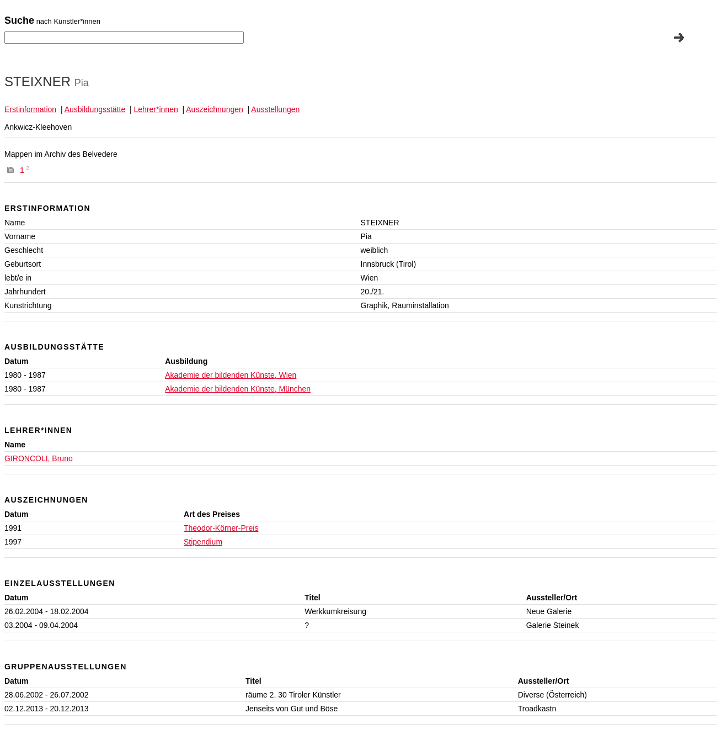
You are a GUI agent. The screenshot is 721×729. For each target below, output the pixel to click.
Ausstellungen (275, 109)
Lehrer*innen (156, 109)
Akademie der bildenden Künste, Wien (230, 375)
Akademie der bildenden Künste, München (238, 388)
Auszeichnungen (214, 109)
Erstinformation (30, 109)
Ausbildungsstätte (95, 109)
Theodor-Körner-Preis (221, 528)
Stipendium (203, 541)
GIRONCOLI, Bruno (38, 458)
